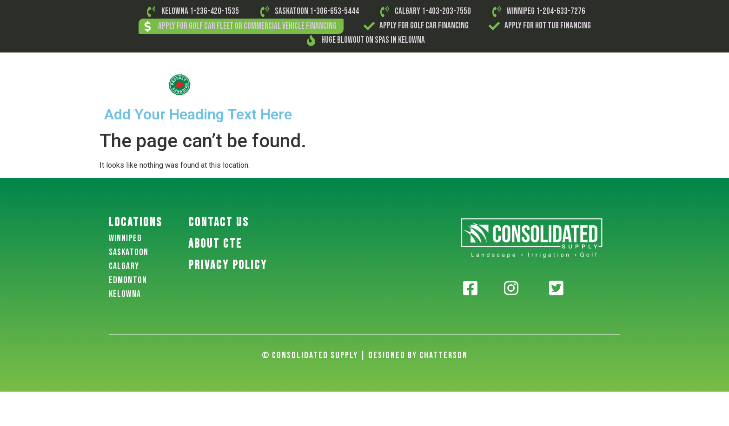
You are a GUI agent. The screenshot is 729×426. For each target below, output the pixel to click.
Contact (623, 84)
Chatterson (443, 355)
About (248, 84)
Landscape (431, 84)
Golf (278, 84)
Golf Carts (314, 84)
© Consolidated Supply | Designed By (340, 355)
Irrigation (475, 84)
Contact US (218, 223)
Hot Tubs (583, 84)
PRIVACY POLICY (227, 265)
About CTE (215, 244)
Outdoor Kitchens (530, 84)
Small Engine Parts (373, 84)
